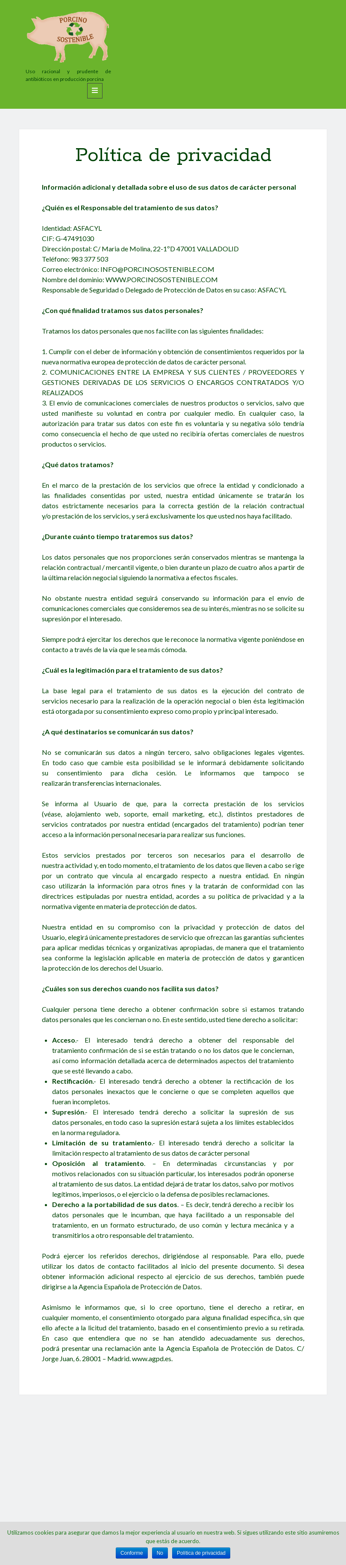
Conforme (131, 1553)
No (160, 1553)
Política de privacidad (201, 1553)
